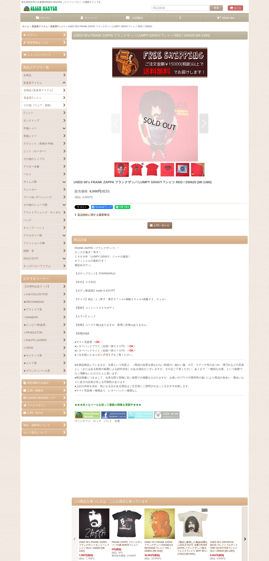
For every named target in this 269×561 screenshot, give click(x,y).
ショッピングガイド (101, 354)
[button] (180, 18)
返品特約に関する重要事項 (92, 214)
